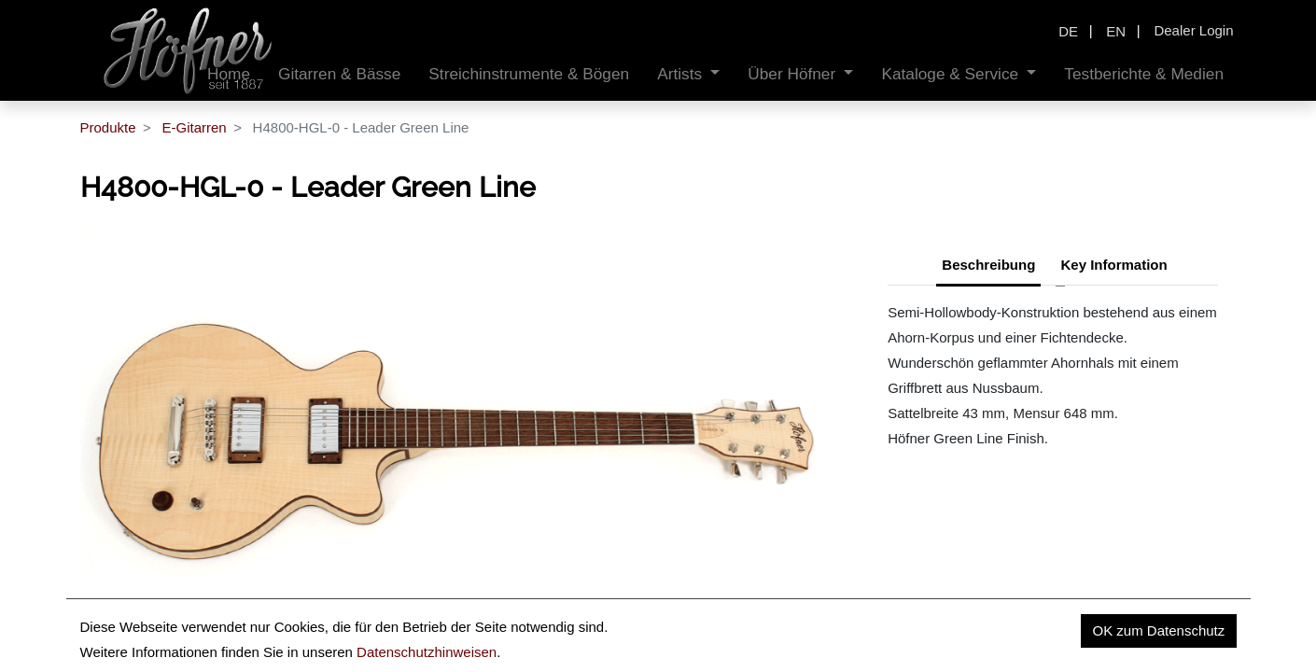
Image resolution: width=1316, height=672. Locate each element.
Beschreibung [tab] (988, 265)
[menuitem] (339, 74)
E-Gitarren (193, 127)
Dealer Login (1193, 30)
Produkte (108, 127)
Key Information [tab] (1114, 265)
